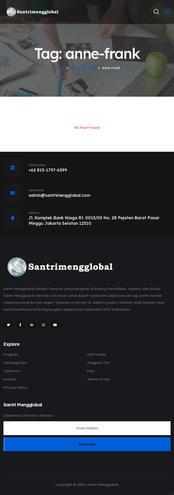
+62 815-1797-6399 (48, 170)
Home (59, 68)
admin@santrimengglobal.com (59, 195)
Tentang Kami (15, 362)
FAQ (90, 371)
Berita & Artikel (82, 68)
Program (10, 354)
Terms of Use (98, 379)
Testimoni (11, 371)
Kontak (9, 379)
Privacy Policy (15, 387)
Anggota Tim (98, 362)
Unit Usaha (96, 354)
